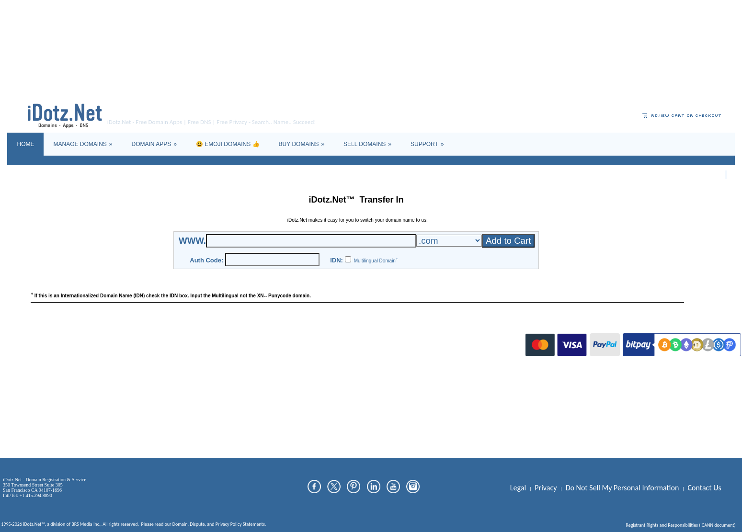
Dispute (197, 340)
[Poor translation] (35, 389)
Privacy (222, 340)
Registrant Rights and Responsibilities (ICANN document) (680, 341)
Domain (180, 340)
